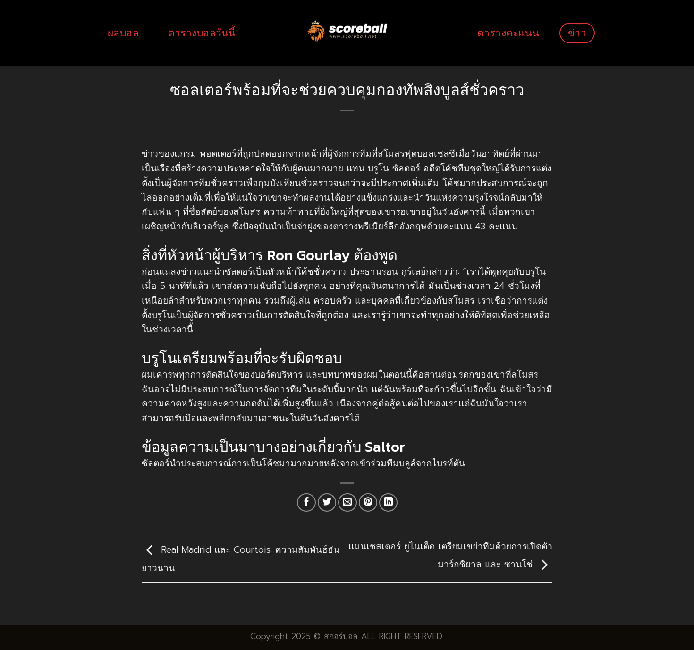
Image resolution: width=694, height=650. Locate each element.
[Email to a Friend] (347, 502)
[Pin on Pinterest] (368, 502)
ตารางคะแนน (508, 32)
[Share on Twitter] (327, 502)
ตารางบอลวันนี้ (202, 32)
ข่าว (577, 32)
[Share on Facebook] (306, 502)
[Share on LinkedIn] (388, 502)
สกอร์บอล (341, 636)
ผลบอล (123, 32)
